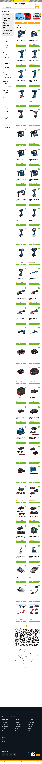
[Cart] (21, 761)
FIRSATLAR (4, 722)
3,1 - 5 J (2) (6, 111)
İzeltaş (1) (6, 41)
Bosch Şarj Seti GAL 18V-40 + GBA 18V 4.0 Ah (34, 458)
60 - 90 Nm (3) (7, 56)
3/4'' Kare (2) (7, 68)
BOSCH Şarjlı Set (5, 724)
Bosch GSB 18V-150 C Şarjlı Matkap (33, 120)
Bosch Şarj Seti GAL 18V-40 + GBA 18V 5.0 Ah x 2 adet (21, 497)
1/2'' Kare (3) (7, 67)
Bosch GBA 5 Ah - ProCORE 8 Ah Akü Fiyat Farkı (34, 597)
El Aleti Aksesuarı (5, 728)
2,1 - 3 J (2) (6, 109)
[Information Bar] (37, 4)
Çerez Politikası (18, 726)
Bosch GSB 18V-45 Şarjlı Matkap (21, 100)
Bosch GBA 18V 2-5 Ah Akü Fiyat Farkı (21, 616)
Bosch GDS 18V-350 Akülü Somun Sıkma (21, 240)
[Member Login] (38, 761)
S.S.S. (29, 730)
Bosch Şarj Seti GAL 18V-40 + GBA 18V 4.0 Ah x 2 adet (21, 478)
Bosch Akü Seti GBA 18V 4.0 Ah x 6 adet (34, 478)
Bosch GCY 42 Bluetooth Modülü (34, 536)
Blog (16, 730)
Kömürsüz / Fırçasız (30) (8, 129)
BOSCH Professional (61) (8, 39)
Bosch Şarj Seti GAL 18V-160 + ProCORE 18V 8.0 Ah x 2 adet (33, 517)
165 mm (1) (6, 118)
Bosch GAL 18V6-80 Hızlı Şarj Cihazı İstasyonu (20, 438)
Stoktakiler (18, 25)
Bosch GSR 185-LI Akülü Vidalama (34, 60)
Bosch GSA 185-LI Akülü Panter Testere (20, 339)
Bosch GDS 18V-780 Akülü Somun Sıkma (34, 240)
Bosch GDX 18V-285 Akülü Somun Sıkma (34, 200)
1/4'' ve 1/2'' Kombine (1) (8, 65)
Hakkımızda (17, 722)
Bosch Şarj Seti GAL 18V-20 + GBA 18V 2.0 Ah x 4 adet (34, 438)
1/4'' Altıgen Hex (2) (8, 63)
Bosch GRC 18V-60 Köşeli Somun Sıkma (34, 279)
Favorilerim (4, 741)
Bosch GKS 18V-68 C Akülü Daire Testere (21, 597)
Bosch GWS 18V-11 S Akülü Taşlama (20, 319)
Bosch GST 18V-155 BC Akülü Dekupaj (33, 41)
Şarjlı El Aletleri (8, 11)
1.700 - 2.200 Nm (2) (8, 86)
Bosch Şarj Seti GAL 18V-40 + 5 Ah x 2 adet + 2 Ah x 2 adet (20, 458)
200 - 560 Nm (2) (7, 83)
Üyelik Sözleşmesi (32, 722)
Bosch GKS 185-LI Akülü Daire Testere (20, 577)
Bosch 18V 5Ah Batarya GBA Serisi (20, 378)
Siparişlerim (4, 739)
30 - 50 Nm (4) (7, 54)
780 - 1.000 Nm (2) (7, 76)
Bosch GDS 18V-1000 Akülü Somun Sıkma (20, 259)
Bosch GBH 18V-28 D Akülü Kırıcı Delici (21, 200)
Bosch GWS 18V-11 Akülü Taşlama (33, 299)
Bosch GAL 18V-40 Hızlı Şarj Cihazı (20, 418)
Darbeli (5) (6, 47)
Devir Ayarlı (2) (7, 92)
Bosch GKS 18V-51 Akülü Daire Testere (33, 577)
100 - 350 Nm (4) (7, 74)
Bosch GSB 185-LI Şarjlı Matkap (20, 80)
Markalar (17, 728)
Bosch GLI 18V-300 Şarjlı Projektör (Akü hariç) (21, 557)
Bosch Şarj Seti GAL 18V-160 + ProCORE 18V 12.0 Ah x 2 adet (20, 537)
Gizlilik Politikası (18, 724)
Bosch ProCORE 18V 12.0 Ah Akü (21, 397)
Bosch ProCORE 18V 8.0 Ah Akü (34, 377)
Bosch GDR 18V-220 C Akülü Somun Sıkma (33, 220)
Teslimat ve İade (31, 726)
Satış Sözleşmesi (31, 724)
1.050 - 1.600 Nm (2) (8, 77)
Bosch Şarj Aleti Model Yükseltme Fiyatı (34, 616)
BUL (37, 7)
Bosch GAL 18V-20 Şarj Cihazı (33, 397)
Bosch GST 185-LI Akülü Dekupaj (21, 40)
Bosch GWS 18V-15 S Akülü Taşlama (33, 319)
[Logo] (19, 3)
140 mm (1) (6, 117)
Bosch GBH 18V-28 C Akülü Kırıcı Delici (34, 180)
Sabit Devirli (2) (7, 93)
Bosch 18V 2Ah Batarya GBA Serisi (20, 359)
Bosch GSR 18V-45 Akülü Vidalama (33, 81)
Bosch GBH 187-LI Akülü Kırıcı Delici (33, 140)
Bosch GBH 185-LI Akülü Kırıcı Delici (20, 140)
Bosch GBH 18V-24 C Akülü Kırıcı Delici (21, 180)
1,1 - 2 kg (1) (7, 99)
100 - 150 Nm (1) (7, 57)
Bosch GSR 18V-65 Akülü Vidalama (33, 101)
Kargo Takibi (30, 728)
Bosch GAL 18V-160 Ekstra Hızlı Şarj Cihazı (34, 418)
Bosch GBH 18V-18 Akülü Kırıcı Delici (20, 160)
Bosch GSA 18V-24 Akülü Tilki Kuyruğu (33, 339)
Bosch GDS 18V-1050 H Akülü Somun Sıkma (33, 259)
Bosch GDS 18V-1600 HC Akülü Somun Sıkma (20, 279)
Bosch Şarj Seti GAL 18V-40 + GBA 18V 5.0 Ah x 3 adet (34, 497)
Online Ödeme (5, 746)
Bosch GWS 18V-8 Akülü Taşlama (21, 298)
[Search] (21, 7)
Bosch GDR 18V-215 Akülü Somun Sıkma (21, 220)
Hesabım (4, 737)
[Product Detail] (21, 30)
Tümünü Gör (4, 732)
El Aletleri (4, 730)
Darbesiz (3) (7, 48)
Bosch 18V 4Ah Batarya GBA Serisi (33, 359)
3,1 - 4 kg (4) (7, 102)
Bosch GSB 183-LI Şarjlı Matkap (20, 60)
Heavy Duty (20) (7, 127)
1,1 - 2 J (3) (6, 108)
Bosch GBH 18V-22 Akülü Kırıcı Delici (33, 160)
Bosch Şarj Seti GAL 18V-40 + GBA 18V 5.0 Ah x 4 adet (21, 517)
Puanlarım (4, 744)
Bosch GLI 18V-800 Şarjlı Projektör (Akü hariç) (34, 557)
